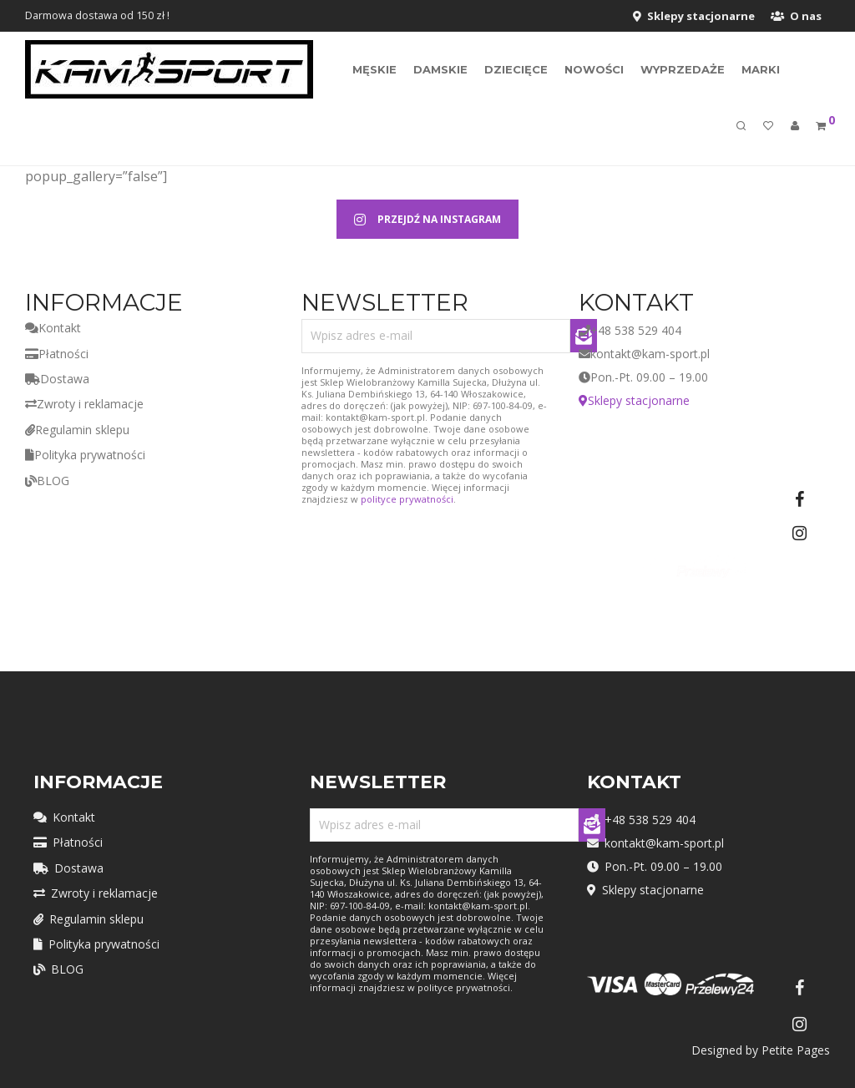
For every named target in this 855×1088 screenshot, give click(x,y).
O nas (796, 15)
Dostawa (57, 379)
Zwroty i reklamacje (84, 404)
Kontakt (53, 328)
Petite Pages (795, 1050)
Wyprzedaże (682, 70)
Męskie (374, 70)
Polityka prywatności (85, 455)
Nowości (594, 70)
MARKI (760, 70)
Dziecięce (516, 70)
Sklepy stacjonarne (694, 15)
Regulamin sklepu (77, 430)
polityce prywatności (407, 499)
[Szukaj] (741, 128)
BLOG (47, 480)
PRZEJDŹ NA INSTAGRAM (427, 219)
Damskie (440, 70)
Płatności (57, 354)
